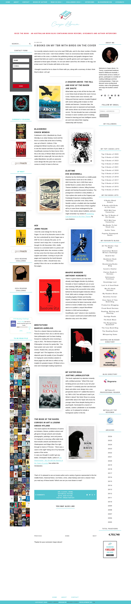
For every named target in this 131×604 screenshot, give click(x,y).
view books (29, 332)
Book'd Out (110, 256)
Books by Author (40, 2)
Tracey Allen (21, 321)
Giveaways (120, 2)
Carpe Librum (53, 602)
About (16, 2)
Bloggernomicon (105, 2)
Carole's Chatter (110, 269)
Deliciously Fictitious (110, 278)
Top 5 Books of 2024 (110, 157)
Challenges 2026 (73, 2)
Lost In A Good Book (110, 285)
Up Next (21, 172)
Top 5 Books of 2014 (110, 190)
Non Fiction (67, 496)
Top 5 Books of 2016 (110, 183)
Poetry (59, 498)
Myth (60, 496)
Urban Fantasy (69, 498)
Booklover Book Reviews (110, 260)
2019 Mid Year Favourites (110, 221)
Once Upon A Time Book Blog (110, 301)
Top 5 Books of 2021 (110, 167)
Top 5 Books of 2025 (110, 154)
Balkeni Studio (73, 602)
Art (59, 492)
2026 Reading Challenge (21, 319)
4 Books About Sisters (110, 201)
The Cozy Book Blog (110, 328)
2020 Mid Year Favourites (110, 211)
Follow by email (110, 105)
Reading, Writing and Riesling (110, 312)
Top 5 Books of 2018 (110, 177)
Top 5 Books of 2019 (110, 173)
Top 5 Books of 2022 (110, 164)
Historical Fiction (65, 494)
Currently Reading (21, 119)
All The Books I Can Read (110, 246)
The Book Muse (110, 320)
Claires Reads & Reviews (110, 273)
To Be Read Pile (21, 338)
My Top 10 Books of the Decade (110, 216)
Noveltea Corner (110, 297)
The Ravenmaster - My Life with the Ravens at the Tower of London (48, 460)
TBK (94, 602)
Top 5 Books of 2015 (110, 186)
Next (95, 536)
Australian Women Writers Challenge (110, 251)
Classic (64, 492)
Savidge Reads (110, 316)
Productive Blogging (110, 305)
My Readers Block (110, 293)
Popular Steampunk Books (110, 234)
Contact (25, 2)
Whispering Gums (110, 334)
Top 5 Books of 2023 (110, 160)
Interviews (89, 2)
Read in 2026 (56, 2)
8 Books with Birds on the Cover (110, 206)
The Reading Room (110, 331)
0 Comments (40, 495)
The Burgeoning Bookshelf (110, 323)
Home (8, 2)
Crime (70, 492)
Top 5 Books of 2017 (110, 180)
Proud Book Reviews (110, 308)
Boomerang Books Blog (110, 265)
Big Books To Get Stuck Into (110, 226)
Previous (38, 536)
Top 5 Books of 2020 (110, 170)
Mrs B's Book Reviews (110, 289)
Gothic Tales (110, 230)
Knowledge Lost (110, 282)
